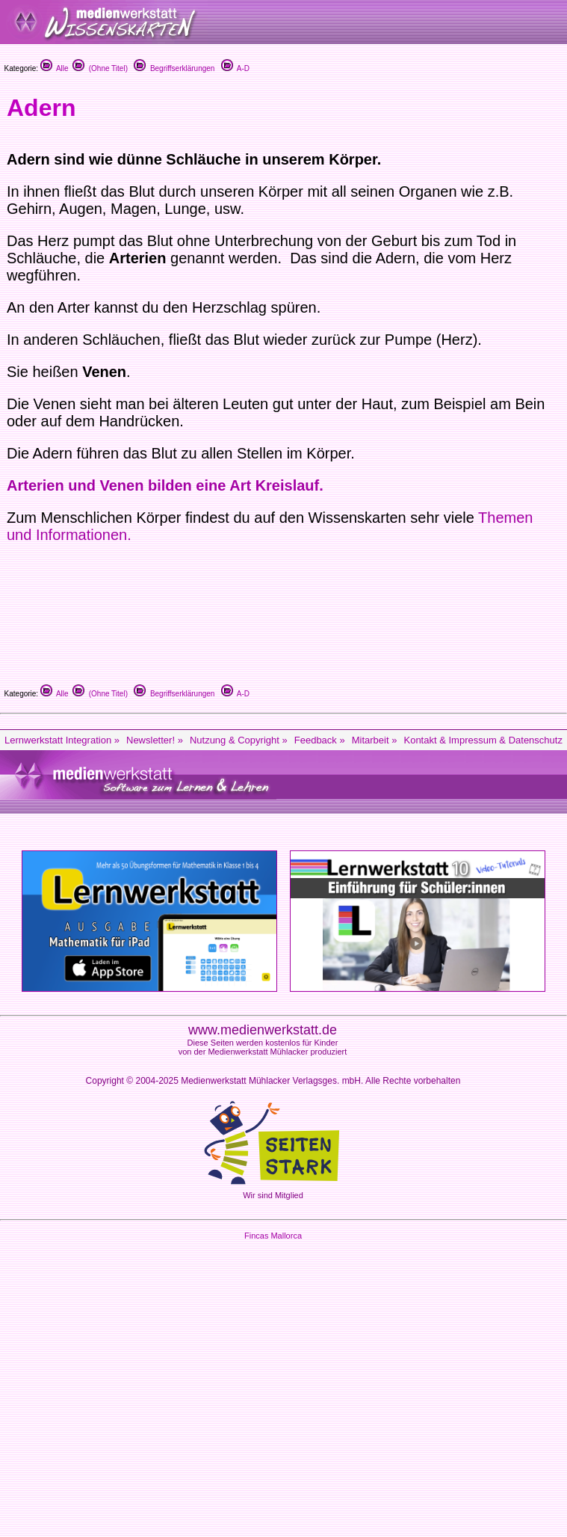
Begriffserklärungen (174, 68)
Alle (54, 68)
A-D (235, 68)
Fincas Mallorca (273, 1235)
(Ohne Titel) (100, 68)
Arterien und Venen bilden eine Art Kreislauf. (165, 485)
